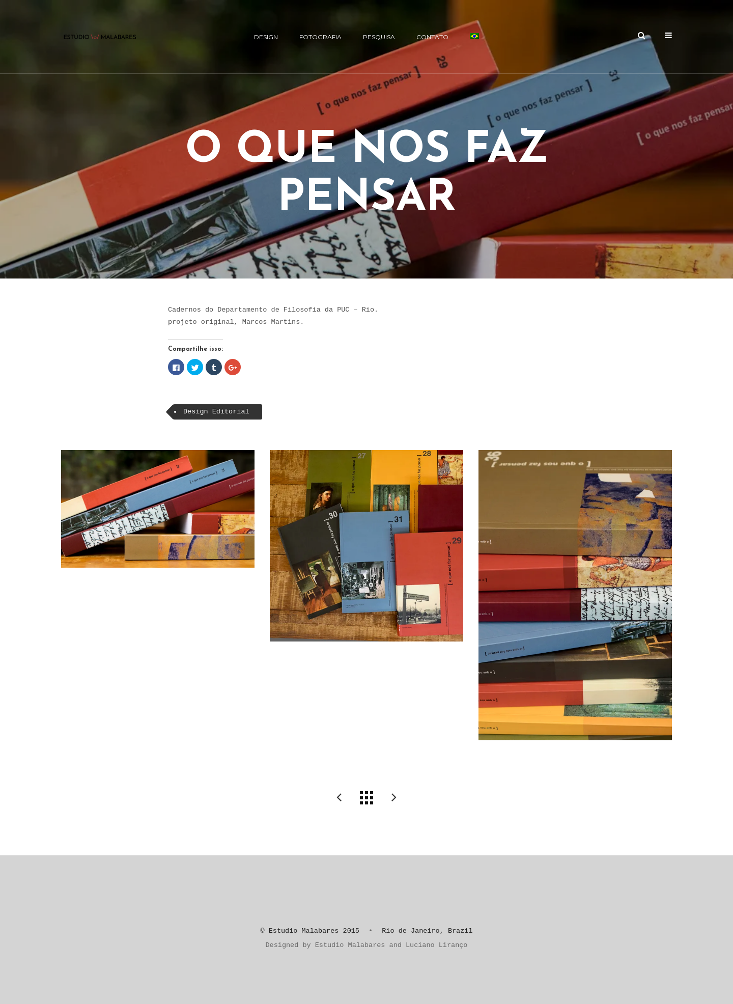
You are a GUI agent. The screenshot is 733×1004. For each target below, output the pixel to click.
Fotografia (320, 37)
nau (394, 797)
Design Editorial (216, 411)
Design (266, 37)
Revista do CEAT (339, 797)
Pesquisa (379, 37)
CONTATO (432, 37)
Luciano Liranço (437, 945)
